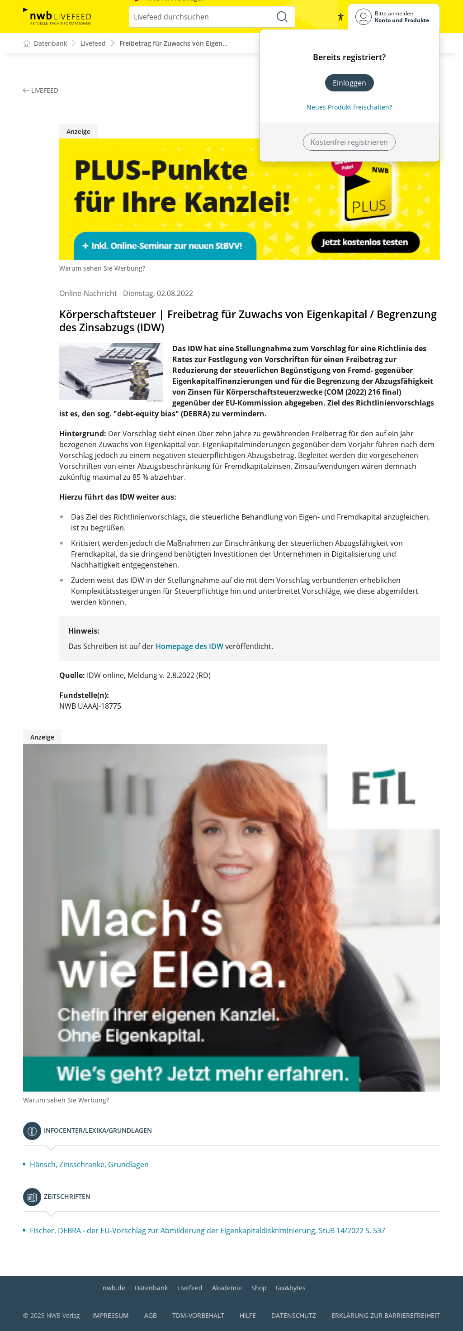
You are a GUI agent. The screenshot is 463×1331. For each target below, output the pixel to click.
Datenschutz (293, 1315)
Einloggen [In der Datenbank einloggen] (349, 83)
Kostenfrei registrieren (349, 142)
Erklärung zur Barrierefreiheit (385, 1315)
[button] (340, 16)
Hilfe (248, 1315)
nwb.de (114, 1287)
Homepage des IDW (189, 647)
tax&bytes (291, 1287)
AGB (150, 1315)
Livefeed (190, 1287)
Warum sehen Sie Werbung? (102, 268)
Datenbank (151, 1287)
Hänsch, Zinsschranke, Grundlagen (89, 1165)
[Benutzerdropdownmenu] (394, 16)
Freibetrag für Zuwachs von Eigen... (173, 43)
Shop (259, 1287)
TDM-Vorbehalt (198, 1315)
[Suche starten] (282, 16)
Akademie (227, 1287)
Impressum (110, 1315)
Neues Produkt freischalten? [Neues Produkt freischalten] (349, 107)
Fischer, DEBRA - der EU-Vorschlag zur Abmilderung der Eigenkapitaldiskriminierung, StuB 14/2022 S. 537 (207, 1231)
